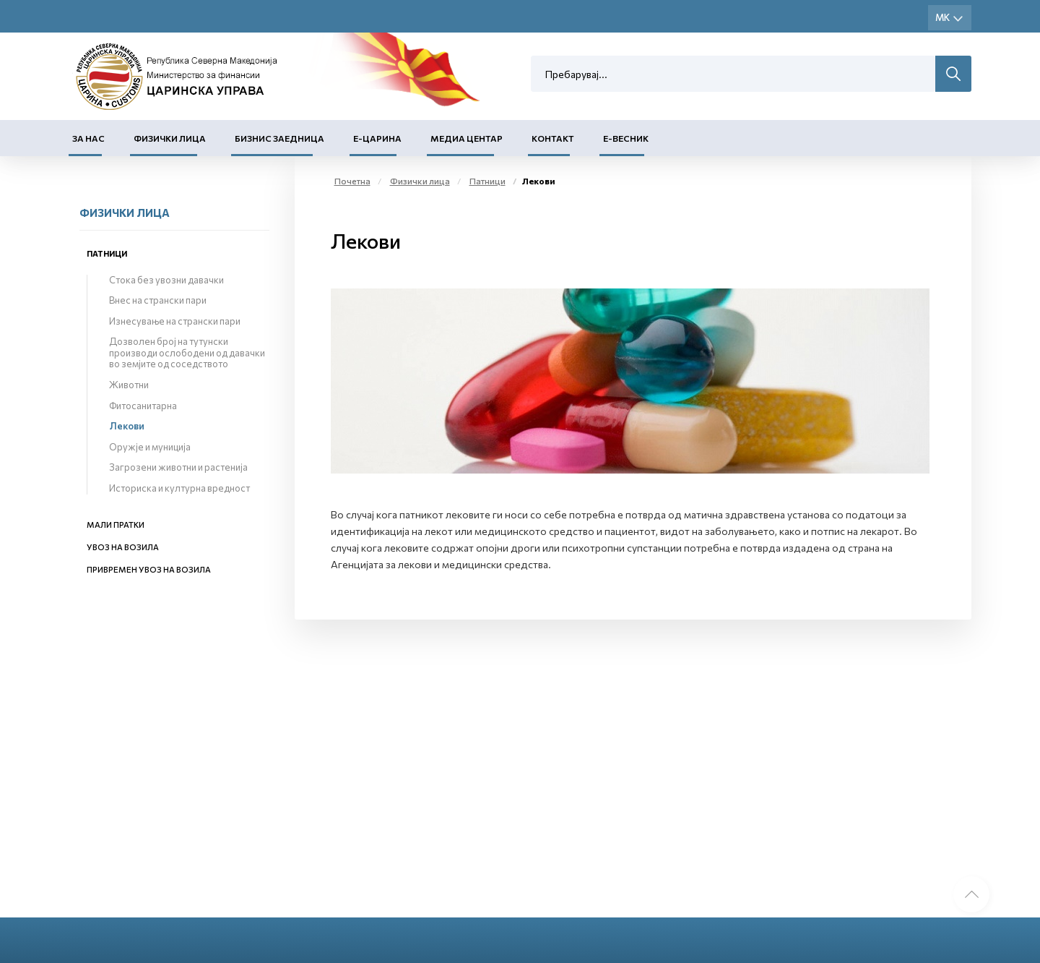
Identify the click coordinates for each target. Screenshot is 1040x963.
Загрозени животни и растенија (178, 467)
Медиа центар (466, 138)
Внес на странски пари (158, 300)
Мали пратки (115, 524)
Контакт (553, 138)
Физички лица (170, 138)
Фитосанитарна (143, 405)
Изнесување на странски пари (174, 321)
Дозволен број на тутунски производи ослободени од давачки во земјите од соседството (187, 352)
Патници (107, 253)
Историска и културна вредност (179, 488)
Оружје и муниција (150, 447)
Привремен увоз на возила (149, 569)
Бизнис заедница (279, 138)
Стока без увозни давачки (166, 280)
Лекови (126, 426)
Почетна (352, 181)
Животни (129, 384)
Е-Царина (377, 138)
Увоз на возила (123, 547)
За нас (88, 138)
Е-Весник (626, 138)
